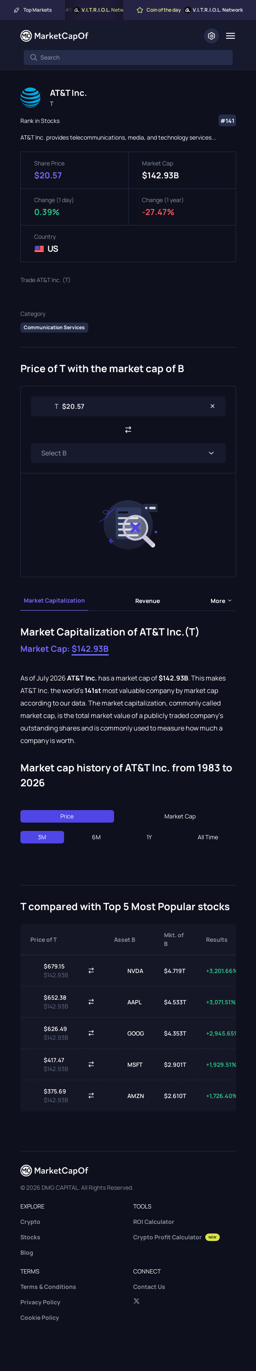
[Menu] (231, 36)
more (222, 601)
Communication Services (54, 327)
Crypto (30, 1222)
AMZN (129, 1096)
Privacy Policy (40, 1302)
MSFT (128, 1064)
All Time (208, 837)
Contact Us (149, 1287)
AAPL (128, 1002)
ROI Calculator (153, 1222)
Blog (26, 1252)
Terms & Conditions (48, 1287)
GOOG (129, 1033)
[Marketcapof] (54, 36)
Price (67, 816)
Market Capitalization (54, 600)
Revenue (147, 601)
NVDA (128, 971)
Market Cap (180, 816)
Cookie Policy (39, 1317)
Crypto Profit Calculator (176, 1237)
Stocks (30, 1237)
